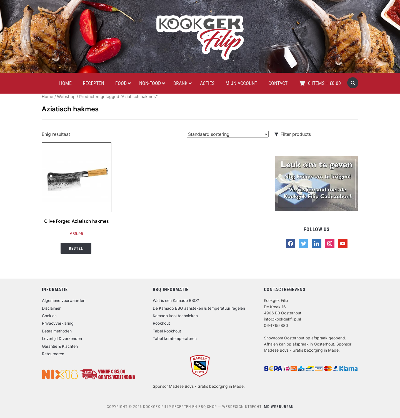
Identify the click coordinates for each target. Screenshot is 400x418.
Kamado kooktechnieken (175, 315)
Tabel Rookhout (167, 331)
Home (47, 96)
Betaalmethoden (57, 331)
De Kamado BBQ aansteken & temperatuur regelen (199, 308)
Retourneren (53, 353)
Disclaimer (51, 308)
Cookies (49, 315)
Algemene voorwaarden (63, 300)
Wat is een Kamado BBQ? (176, 300)
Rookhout (161, 323)
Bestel (76, 248)
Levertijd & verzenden (62, 338)
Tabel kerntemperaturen (175, 338)
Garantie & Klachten (60, 346)
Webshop (66, 96)
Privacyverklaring (58, 323)
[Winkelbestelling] (228, 134)
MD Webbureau (279, 406)
